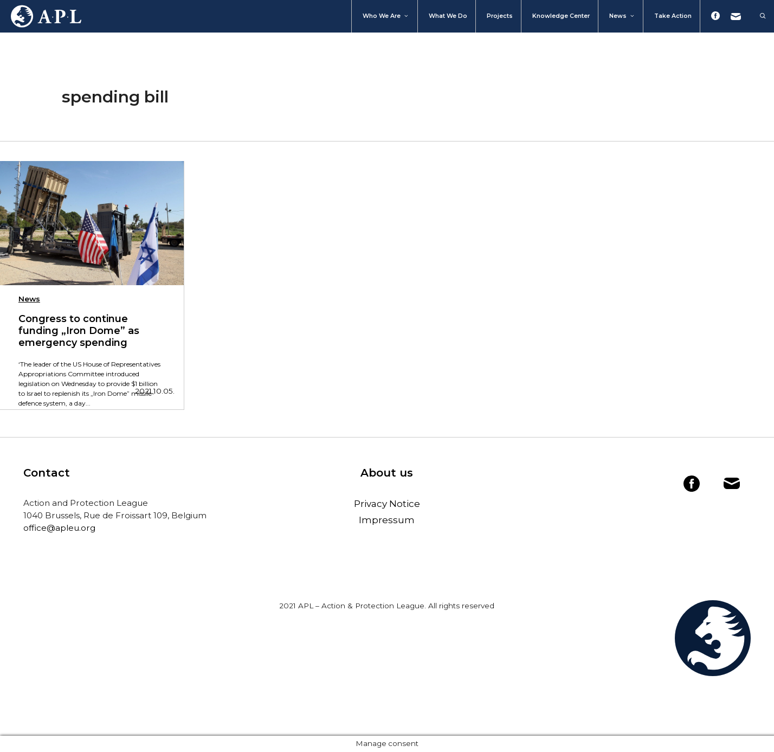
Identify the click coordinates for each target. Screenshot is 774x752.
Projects (500, 16)
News (622, 16)
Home (40, 16)
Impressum (387, 520)
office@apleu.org (59, 528)
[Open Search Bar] (757, 16)
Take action (673, 16)
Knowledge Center (561, 16)
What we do (448, 16)
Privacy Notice (387, 503)
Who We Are (386, 16)
